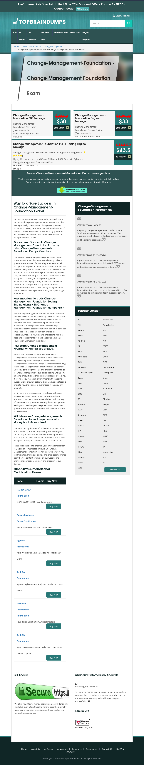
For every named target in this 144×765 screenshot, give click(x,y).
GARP (80, 410)
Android (81, 341)
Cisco (80, 378)
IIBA (80, 452)
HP (79, 431)
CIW (80, 383)
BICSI (105, 362)
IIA (104, 447)
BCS (80, 362)
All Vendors (32, 36)
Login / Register (123, 15)
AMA (105, 336)
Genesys (82, 415)
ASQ (105, 351)
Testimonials (75, 32)
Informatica (108, 452)
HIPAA (81, 426)
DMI (80, 389)
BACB (105, 357)
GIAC (105, 415)
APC (104, 341)
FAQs (66, 32)
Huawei (81, 436)
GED (105, 410)
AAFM (80, 320)
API (79, 346)
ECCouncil (107, 389)
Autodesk (82, 357)
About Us (35, 749)
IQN (104, 457)
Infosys (81, 457)
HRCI (105, 431)
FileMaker (107, 399)
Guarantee (58, 32)
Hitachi (106, 426)
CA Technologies (85, 373)
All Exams (22, 36)
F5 (79, 399)
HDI (104, 420)
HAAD (80, 420)
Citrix (105, 378)
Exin (105, 394)
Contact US (107, 749)
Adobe (81, 330)
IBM (80, 442)
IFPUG (81, 447)
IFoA (105, 442)
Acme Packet (108, 325)
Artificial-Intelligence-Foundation (23, 609)
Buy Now (53, 506)
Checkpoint (108, 373)
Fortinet (81, 404)
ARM (80, 351)
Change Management (53, 46)
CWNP (106, 383)
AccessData (108, 320)
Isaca (80, 463)
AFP (104, 330)
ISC (104, 463)
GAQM (106, 404)
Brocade (81, 367)
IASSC (105, 436)
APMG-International (32, 46)
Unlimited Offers (44, 36)
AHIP (80, 336)
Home (15, 32)
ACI (79, 325)
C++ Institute (108, 367)
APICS (105, 346)
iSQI (80, 468)
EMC (80, 394)
